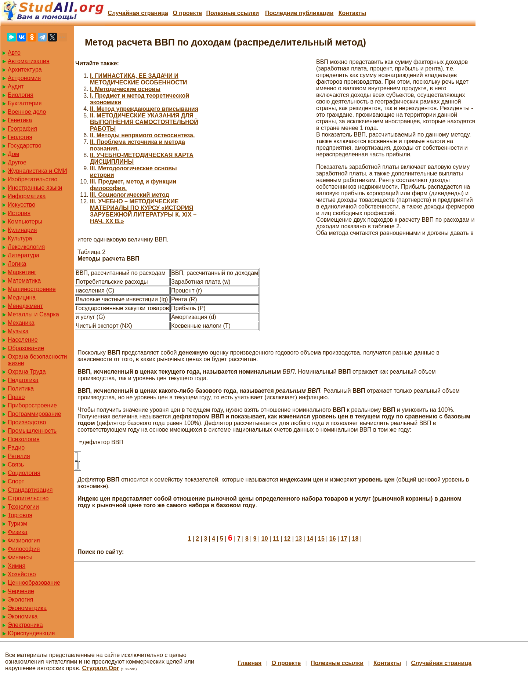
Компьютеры (25, 221)
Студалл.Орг (100, 668)
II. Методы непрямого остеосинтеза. (142, 135)
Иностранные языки (35, 188)
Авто (14, 53)
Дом (13, 154)
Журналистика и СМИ (37, 171)
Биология (20, 95)
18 (355, 538)
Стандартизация (30, 490)
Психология (24, 439)
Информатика (27, 196)
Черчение (21, 591)
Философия (24, 549)
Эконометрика (27, 608)
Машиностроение (32, 289)
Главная (249, 663)
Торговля (20, 515)
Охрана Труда (27, 371)
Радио (16, 447)
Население (23, 340)
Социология (24, 473)
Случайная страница (138, 13)
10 (264, 538)
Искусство (21, 204)
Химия (16, 566)
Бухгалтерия (24, 103)
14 (310, 538)
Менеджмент (25, 306)
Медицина (22, 297)
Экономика (23, 616)
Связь (16, 464)
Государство (24, 145)
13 (298, 538)
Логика (17, 264)
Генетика (20, 120)
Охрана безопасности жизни (37, 359)
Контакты (352, 13)
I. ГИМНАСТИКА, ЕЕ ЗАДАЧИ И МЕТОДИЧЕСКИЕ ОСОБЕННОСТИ (138, 79)
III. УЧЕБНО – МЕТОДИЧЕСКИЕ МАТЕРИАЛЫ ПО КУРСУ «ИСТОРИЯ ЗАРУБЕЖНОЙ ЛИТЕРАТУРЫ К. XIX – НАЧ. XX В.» (143, 211)
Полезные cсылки (232, 13)
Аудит (16, 86)
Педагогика (23, 380)
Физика (18, 532)
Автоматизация (29, 61)
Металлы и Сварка (33, 314)
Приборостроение (32, 405)
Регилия (19, 456)
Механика (21, 323)
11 (276, 538)
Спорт (16, 481)
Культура (20, 238)
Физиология (24, 540)
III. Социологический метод (129, 195)
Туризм (17, 523)
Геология (20, 137)
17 (344, 538)
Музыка (18, 331)
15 (321, 538)
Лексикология (26, 247)
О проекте (187, 13)
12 (287, 538)
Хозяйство (22, 574)
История (19, 213)
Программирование (34, 414)
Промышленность (32, 431)
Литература (23, 255)
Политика (21, 388)
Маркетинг (22, 272)
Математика (24, 280)
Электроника (25, 625)
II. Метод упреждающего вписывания (144, 109)
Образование (26, 348)
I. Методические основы (125, 89)
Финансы (20, 557)
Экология (20, 599)
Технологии (23, 507)
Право (16, 397)
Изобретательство (32, 179)
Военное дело (27, 112)
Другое (17, 162)
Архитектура (25, 69)
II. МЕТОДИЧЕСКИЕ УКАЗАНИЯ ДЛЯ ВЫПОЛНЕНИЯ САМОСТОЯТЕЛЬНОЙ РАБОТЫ (144, 122)
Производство (27, 422)
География (22, 129)
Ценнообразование (34, 583)
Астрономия (24, 78)
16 (332, 538)
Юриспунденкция (31, 633)
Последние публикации (299, 13)
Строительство (28, 498)
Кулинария (22, 230)
